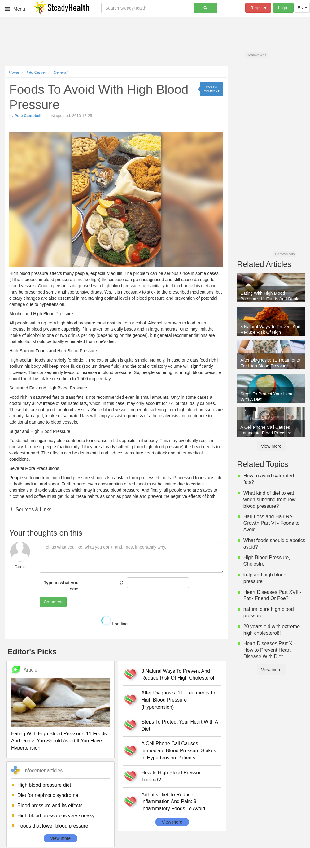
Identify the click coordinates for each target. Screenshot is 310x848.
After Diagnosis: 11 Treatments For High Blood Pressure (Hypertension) (179, 700)
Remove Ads (256, 55)
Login (283, 7)
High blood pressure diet (44, 785)
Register (258, 7)
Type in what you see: (61, 585)
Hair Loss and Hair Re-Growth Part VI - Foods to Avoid (271, 523)
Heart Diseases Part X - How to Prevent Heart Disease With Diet (269, 650)
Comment (53, 601)
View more (60, 838)
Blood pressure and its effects (50, 805)
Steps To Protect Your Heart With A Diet (179, 725)
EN (302, 7)
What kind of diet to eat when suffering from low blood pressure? (269, 499)
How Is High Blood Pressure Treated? (172, 776)
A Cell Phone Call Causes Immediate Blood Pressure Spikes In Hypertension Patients (178, 750)
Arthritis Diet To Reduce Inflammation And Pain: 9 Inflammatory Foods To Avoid (173, 801)
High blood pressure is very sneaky (55, 815)
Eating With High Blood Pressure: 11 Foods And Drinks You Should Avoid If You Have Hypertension (59, 740)
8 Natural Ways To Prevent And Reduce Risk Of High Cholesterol (177, 674)
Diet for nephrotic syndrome (47, 795)
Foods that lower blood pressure (52, 825)
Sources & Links (32, 509)
